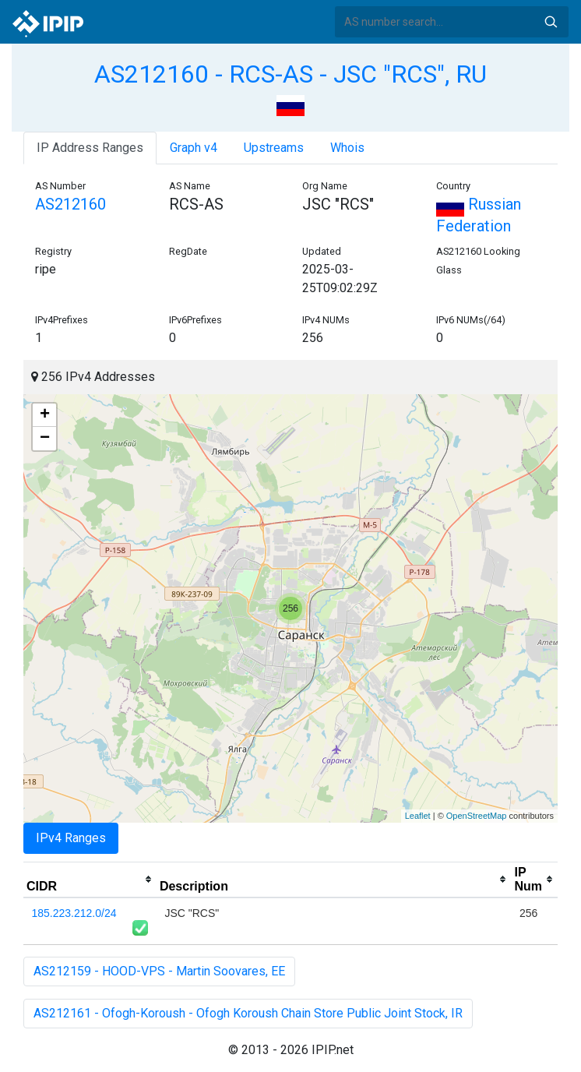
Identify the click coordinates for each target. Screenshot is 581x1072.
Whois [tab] (347, 147)
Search (550, 21)
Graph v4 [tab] (193, 147)
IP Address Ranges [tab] (90, 147)
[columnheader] (90, 879)
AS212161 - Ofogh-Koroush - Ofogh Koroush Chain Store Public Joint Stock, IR (248, 1013)
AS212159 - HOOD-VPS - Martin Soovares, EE (159, 971)
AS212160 (70, 204)
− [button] (45, 438)
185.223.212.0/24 (74, 913)
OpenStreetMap (476, 815)
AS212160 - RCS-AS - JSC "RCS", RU (290, 74)
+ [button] (45, 415)
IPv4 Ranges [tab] (71, 837)
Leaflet (418, 815)
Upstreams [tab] (274, 147)
